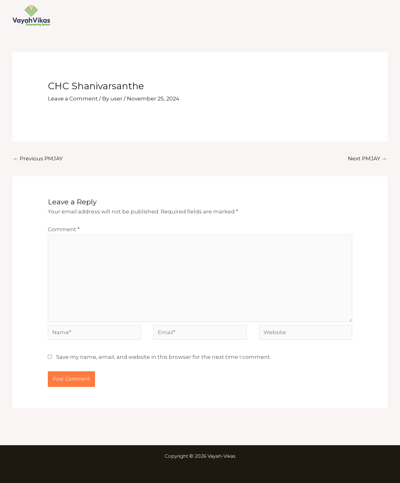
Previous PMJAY (38, 158)
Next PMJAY (367, 158)
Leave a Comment (73, 98)
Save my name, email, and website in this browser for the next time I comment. (163, 357)
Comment (64, 229)
